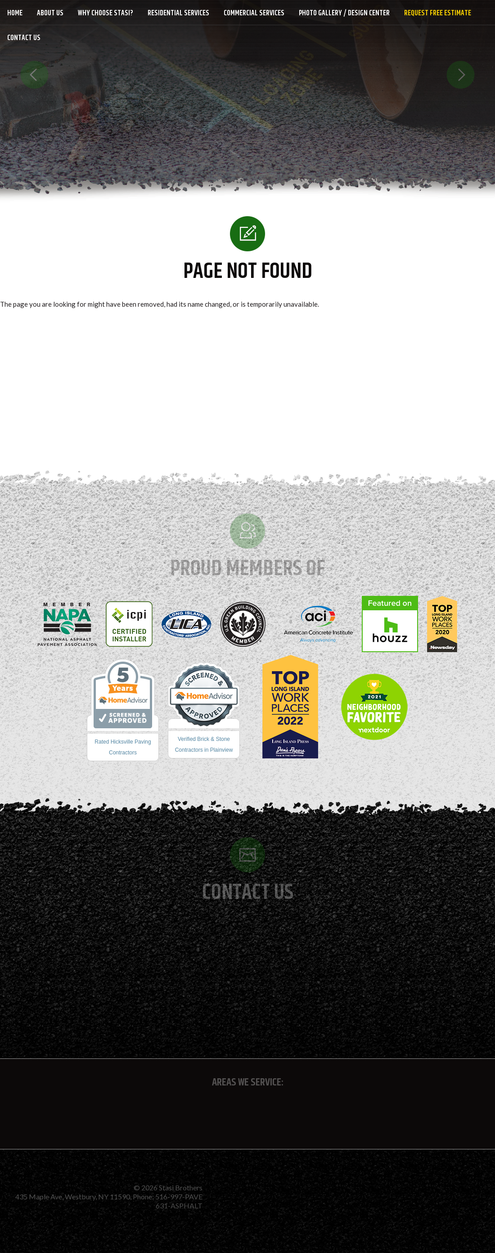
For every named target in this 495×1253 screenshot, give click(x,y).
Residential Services (178, 13)
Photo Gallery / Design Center (344, 13)
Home (14, 13)
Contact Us (23, 38)
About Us (50, 13)
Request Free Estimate (437, 13)
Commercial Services (254, 13)
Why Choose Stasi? (105, 13)
